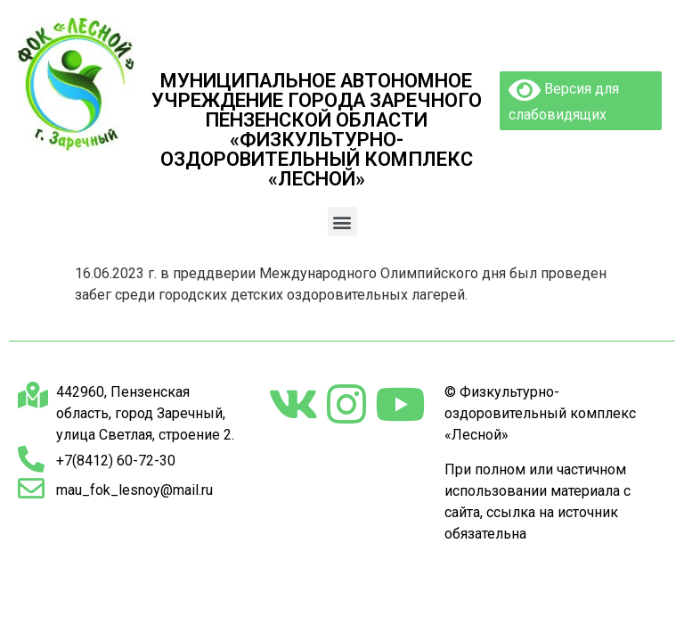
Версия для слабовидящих (564, 99)
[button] (342, 221)
